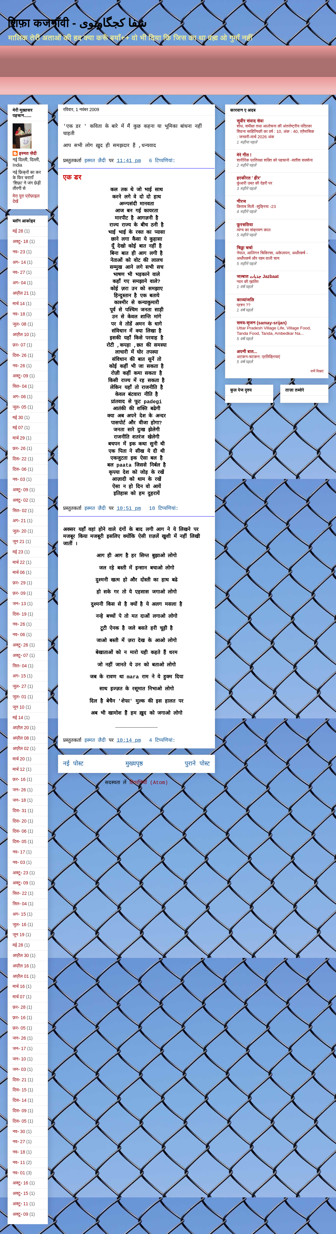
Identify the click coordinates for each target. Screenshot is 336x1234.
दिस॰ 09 (19, 1110)
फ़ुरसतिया (245, 224)
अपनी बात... (247, 351)
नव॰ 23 (19, 251)
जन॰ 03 (19, 1069)
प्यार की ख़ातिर (248, 281)
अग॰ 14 (19, 262)
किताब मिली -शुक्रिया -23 (256, 206)
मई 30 (18, 417)
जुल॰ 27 (19, 686)
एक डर (72, 177)
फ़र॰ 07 (19, 344)
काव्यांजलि (245, 299)
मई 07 (18, 427)
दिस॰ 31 (19, 810)
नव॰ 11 (19, 1162)
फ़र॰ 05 (19, 1027)
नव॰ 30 (19, 1131)
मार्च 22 (19, 562)
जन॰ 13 (19, 603)
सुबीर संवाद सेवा (250, 120)
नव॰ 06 (19, 634)
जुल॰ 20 (19, 531)
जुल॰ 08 (19, 324)
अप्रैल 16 (21, 965)
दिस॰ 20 (19, 821)
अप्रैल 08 (21, 738)
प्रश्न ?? (244, 305)
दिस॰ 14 (19, 1100)
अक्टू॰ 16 (20, 1182)
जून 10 (18, 707)
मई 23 (18, 551)
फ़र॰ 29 (19, 582)
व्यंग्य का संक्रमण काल (253, 229)
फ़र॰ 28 (19, 1007)
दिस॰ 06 (19, 469)
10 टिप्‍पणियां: (165, 508)
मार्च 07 (19, 996)
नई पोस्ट (73, 763)
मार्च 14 (19, 303)
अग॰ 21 (19, 520)
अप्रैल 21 (21, 293)
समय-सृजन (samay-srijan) (262, 322)
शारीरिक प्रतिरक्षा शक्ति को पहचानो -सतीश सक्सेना (275, 160)
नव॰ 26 (19, 365)
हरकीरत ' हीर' (249, 177)
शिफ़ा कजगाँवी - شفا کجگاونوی (77, 22)
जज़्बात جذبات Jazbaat (258, 276)
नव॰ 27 (19, 272)
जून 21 (18, 541)
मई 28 (18, 230)
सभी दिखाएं (316, 371)
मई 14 (18, 717)
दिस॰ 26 (19, 355)
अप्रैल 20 (21, 727)
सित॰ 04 (20, 386)
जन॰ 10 (19, 1058)
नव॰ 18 (19, 313)
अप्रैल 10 (21, 334)
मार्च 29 (19, 437)
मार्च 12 (19, 769)
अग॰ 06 (19, 396)
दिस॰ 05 (19, 841)
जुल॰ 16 (19, 924)
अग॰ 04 (19, 282)
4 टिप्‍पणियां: (163, 740)
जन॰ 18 (19, 800)
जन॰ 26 (19, 789)
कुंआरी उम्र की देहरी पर (254, 183)
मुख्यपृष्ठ (134, 763)
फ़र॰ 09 (19, 593)
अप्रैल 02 (21, 748)
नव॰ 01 (19, 1172)
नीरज (241, 201)
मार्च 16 (19, 986)
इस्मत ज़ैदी (28, 153)
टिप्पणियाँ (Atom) (149, 783)
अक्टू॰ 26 (20, 644)
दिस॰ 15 (19, 1089)
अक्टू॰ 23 (20, 872)
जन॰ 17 (19, 1048)
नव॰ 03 (19, 479)
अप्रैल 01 (21, 976)
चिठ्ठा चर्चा (245, 247)
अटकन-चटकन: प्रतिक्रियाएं (258, 356)
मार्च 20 (19, 758)
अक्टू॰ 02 (20, 500)
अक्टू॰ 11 (20, 1203)
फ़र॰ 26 (19, 448)
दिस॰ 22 (19, 458)
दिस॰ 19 (19, 614)
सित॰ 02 (20, 510)
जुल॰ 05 (19, 407)
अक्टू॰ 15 (20, 1193)
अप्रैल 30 (21, 955)
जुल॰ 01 (19, 696)
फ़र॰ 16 (19, 779)
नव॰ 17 (19, 851)
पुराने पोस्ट (197, 763)
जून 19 (18, 934)
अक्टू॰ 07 (20, 655)
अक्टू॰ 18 (20, 241)
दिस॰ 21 (19, 1079)
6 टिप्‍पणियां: (163, 161)
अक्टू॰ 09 (20, 375)
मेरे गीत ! (244, 154)
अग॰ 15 (19, 675)
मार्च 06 (19, 572)
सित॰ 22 (20, 893)
